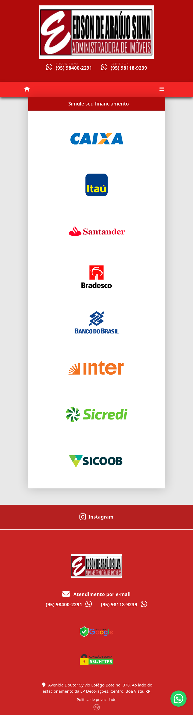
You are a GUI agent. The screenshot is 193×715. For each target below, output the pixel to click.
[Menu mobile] (27, 89)
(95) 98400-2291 (74, 68)
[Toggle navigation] (162, 89)
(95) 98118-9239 (129, 68)
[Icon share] (96, 516)
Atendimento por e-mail (96, 594)
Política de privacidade (96, 699)
